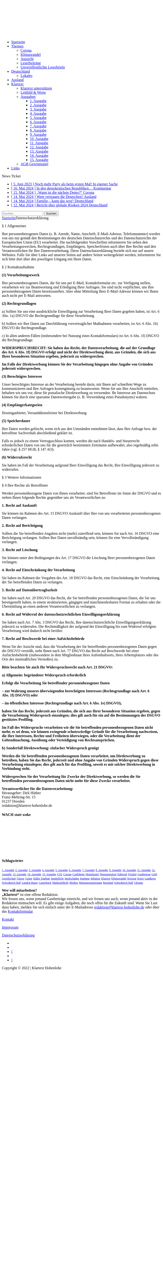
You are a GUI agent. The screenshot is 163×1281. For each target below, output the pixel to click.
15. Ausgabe (39, 160)
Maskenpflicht (60, 882)
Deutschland (20, 71)
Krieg (140, 878)
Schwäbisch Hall (123, 882)
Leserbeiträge (31, 63)
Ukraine (138, 882)
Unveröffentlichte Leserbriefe (43, 67)
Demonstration (108, 874)
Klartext (17, 84)
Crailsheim (78, 874)
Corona (26, 50)
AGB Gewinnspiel (34, 164)
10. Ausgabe (39, 139)
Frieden (132, 874)
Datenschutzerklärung (18, 935)
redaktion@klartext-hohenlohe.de (119, 907)
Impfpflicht (57, 878)
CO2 (59, 874)
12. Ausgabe (39, 147)
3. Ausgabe (38, 109)
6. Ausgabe (38, 122)
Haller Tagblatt (41, 878)
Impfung (85, 878)
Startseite (18, 42)
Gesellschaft (9, 878)
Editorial (122, 874)
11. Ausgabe (39, 143)
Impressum (10, 927)
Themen (17, 46)
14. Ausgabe (39, 156)
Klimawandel (31, 55)
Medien (73, 882)
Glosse (20, 878)
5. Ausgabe (38, 118)
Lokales (26, 76)
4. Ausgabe (38, 113)
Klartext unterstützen (36, 88)
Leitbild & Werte (33, 92)
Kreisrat (131, 878)
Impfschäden (72, 878)
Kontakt (8, 919)
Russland (108, 882)
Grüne (28, 878)
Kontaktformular (20, 911)
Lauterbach (45, 882)
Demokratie (92, 874)
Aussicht (27, 59)
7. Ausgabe (38, 126)
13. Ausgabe (39, 151)
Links (15, 168)
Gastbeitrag (144, 874)
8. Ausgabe (38, 130)
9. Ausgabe (38, 134)
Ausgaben (28, 97)
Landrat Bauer (30, 882)
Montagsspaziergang (90, 882)
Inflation (95, 878)
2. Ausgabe (38, 105)
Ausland (17, 80)
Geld (154, 874)
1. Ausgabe (38, 101)
